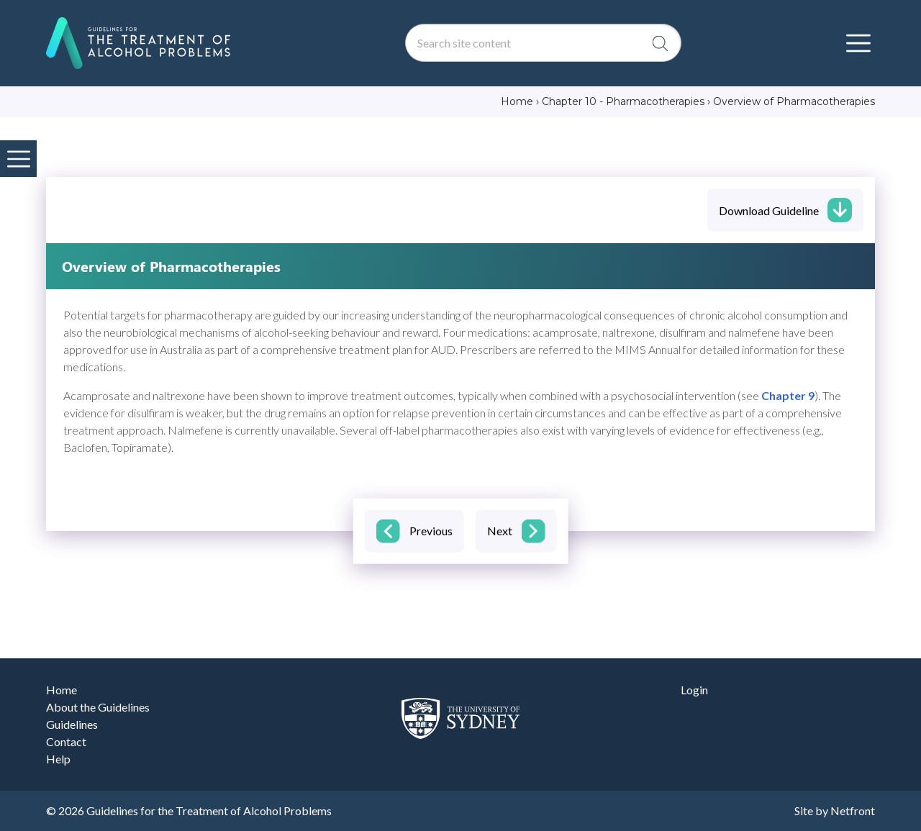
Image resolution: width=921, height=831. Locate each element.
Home (61, 689)
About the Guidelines (98, 707)
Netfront (852, 810)
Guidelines (72, 724)
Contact (66, 741)
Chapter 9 (788, 395)
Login (694, 689)
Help (58, 759)
